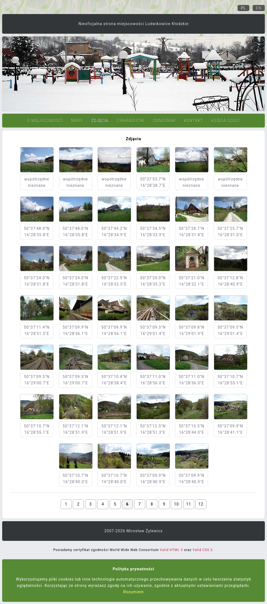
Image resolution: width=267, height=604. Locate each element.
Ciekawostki (131, 120)
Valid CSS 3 (202, 550)
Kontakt (193, 120)
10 (176, 504)
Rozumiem (133, 592)
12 (200, 504)
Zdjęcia (99, 120)
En (258, 8)
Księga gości (225, 120)
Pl (243, 8)
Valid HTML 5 (171, 550)
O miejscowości (45, 120)
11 (188, 504)
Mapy (77, 120)
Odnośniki (164, 120)
